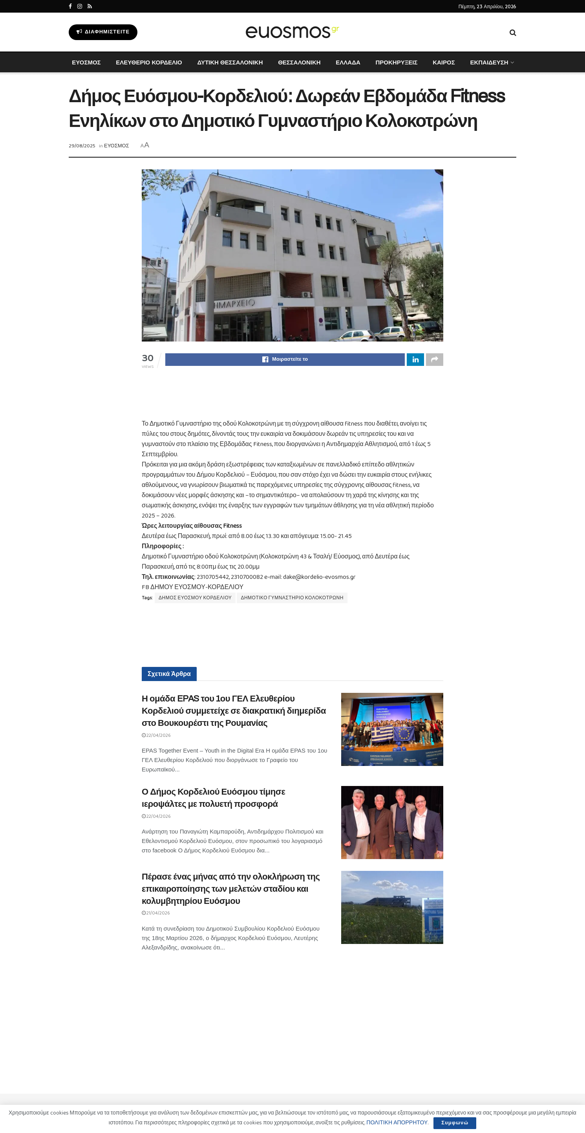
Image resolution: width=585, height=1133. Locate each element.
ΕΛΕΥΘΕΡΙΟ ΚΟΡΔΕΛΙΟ (149, 62)
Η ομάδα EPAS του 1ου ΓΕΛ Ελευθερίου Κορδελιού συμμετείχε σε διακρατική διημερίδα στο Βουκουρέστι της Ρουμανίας (234, 712)
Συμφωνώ (454, 1123)
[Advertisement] (292, 399)
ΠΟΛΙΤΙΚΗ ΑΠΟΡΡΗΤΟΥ (397, 1122)
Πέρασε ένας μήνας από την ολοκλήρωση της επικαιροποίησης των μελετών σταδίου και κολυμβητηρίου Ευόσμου (231, 890)
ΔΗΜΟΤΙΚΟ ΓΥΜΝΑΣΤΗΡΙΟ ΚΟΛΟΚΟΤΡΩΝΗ (292, 599)
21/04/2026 (156, 914)
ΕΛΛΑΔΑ (348, 62)
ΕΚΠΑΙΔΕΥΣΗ (489, 62)
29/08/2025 (82, 146)
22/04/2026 (156, 736)
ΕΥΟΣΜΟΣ (86, 62)
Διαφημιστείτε (103, 32)
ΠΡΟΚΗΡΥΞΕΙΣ (396, 62)
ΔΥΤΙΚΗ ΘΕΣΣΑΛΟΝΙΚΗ (230, 62)
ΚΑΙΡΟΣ (444, 62)
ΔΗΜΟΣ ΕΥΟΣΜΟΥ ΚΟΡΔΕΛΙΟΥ (195, 599)
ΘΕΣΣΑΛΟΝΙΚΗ (299, 62)
